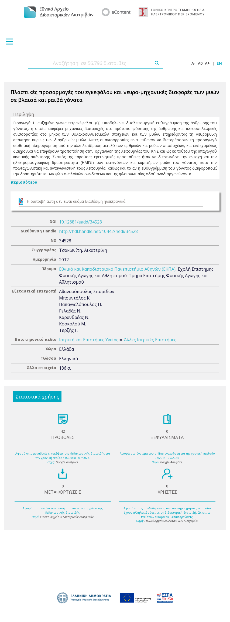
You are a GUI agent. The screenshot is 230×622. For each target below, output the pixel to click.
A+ (207, 63)
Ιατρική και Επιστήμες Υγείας (88, 340)
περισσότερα (24, 182)
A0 (200, 63)
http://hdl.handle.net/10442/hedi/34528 (98, 231)
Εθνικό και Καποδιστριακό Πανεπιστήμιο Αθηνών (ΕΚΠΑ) (117, 269)
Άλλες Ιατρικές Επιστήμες (150, 340)
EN (219, 63)
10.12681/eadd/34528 (80, 222)
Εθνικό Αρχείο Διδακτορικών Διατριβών (66, 517)
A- (193, 63)
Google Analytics (67, 462)
